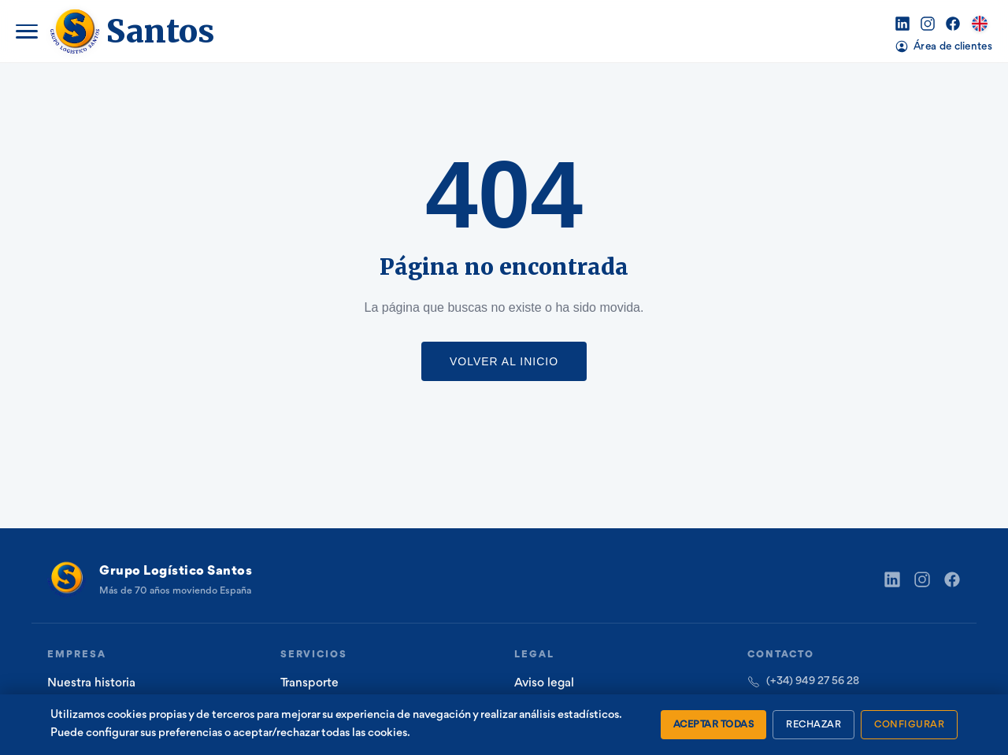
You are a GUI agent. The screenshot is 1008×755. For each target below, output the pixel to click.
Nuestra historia (91, 683)
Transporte (309, 683)
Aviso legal (544, 683)
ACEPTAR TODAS (713, 725)
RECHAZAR (813, 725)
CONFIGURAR (909, 725)
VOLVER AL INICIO (504, 361)
